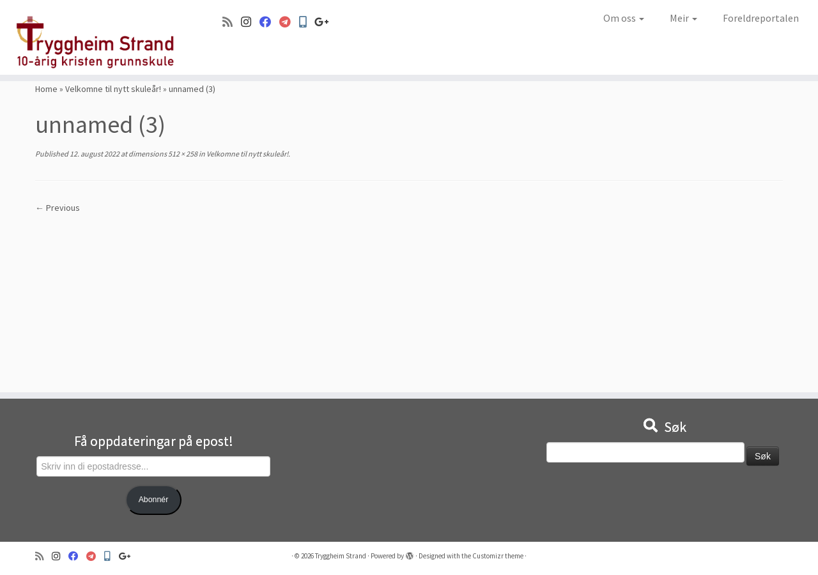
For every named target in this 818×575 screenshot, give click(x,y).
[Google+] (325, 22)
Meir (683, 18)
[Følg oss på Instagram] (250, 22)
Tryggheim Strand (340, 555)
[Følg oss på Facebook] (269, 22)
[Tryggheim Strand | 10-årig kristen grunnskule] (94, 37)
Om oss (623, 18)
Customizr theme (497, 555)
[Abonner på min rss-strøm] (231, 22)
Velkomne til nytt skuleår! (113, 89)
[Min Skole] (306, 22)
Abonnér (154, 499)
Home (46, 89)
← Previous (57, 207)
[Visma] (289, 22)
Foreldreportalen (761, 18)
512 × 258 (182, 153)
